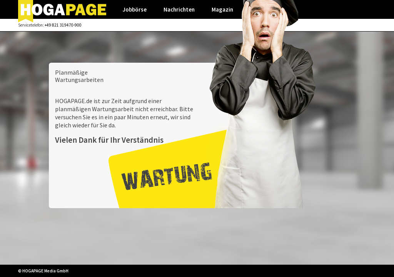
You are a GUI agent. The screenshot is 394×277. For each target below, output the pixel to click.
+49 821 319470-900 (63, 25)
